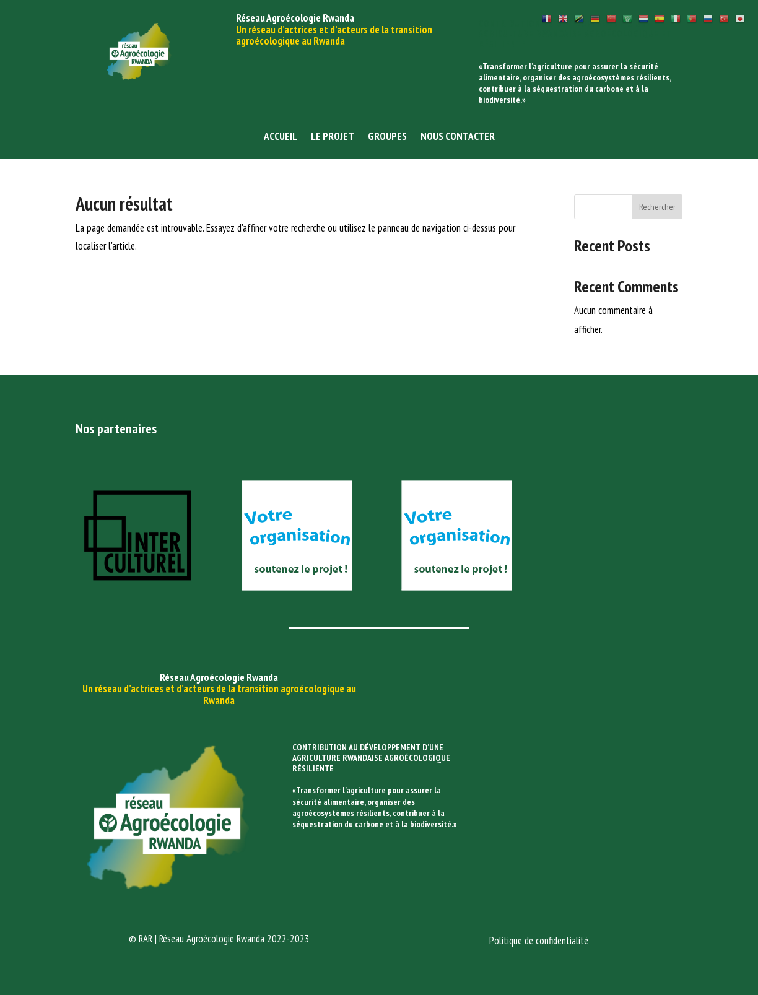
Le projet (332, 137)
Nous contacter (457, 137)
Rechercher (657, 206)
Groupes (387, 137)
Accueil (280, 137)
